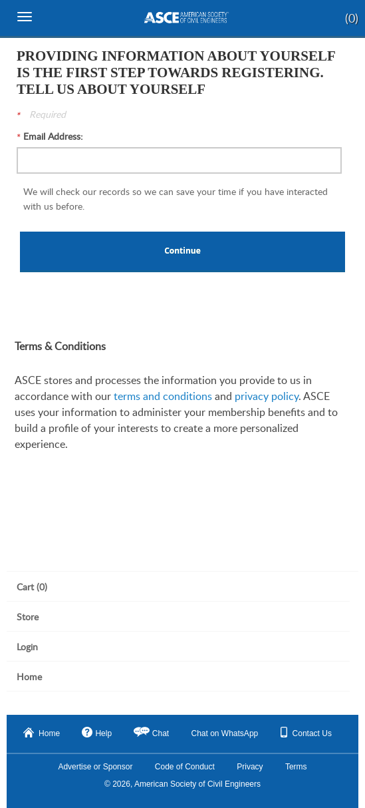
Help (97, 732)
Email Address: (53, 136)
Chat (160, 733)
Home (41, 732)
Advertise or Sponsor (95, 766)
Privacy (250, 766)
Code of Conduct (185, 766)
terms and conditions (163, 396)
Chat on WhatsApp (225, 733)
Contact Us (306, 732)
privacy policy (267, 396)
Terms (296, 766)
